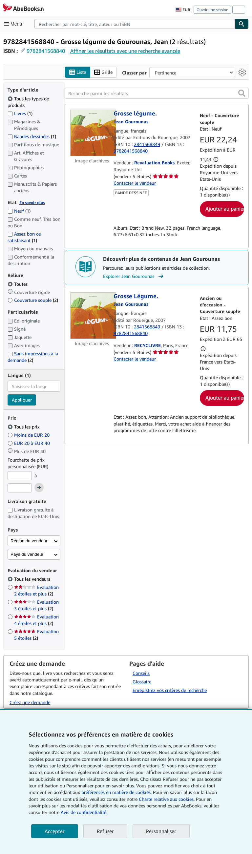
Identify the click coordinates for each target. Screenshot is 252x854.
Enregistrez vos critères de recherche (170, 690)
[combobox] (134, 24)
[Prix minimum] (20, 475)
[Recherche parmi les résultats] (157, 93)
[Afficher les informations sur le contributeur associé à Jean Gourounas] (131, 121)
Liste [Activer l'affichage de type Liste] (77, 72)
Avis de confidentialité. (84, 812)
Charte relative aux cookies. (167, 799)
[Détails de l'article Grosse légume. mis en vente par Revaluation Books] (92, 133)
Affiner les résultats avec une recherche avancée (125, 51)
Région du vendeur (29, 540)
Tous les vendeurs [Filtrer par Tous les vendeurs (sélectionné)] (33, 579)
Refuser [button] (105, 831)
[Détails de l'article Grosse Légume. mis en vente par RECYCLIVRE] (92, 315)
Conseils (141, 673)
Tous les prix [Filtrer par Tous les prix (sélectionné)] (24, 426)
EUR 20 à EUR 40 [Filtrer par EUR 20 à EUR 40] (29, 443)
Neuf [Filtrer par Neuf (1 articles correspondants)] (19, 211)
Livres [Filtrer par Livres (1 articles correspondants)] (20, 113)
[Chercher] (241, 24)
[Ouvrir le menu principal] (14, 24)
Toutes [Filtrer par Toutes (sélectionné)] (18, 284)
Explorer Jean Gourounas (134, 276)
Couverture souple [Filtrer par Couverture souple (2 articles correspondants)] (33, 300)
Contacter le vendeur (135, 183)
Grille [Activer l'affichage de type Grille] (103, 72)
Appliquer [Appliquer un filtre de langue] (22, 400)
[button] (241, 93)
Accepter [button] (55, 831)
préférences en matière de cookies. (116, 792)
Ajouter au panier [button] (224, 208)
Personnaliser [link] (161, 831)
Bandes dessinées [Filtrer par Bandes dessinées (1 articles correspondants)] (32, 136)
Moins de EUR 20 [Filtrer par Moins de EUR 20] (29, 435)
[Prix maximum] (20, 487)
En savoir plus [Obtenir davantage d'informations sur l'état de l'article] (32, 202)
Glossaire (142, 681)
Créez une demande (30, 702)
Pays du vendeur (26, 554)
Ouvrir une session (212, 9)
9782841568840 (46, 51)
